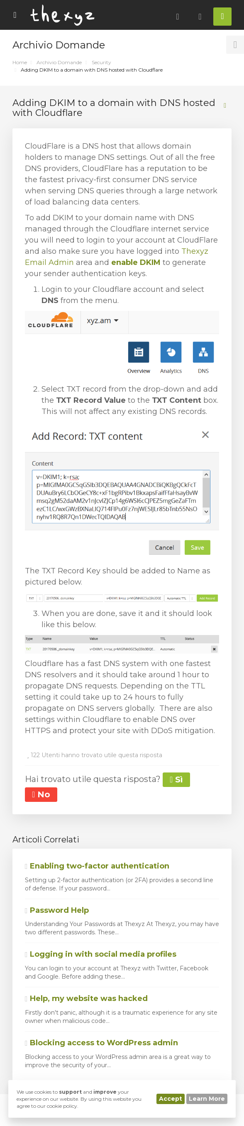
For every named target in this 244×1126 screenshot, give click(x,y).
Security (101, 62)
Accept (170, 1098)
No (41, 794)
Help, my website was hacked (86, 998)
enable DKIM (136, 262)
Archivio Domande (59, 62)
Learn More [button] (207, 1098)
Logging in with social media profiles (100, 954)
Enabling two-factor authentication (97, 866)
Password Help (57, 910)
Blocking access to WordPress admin (101, 1042)
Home (19, 62)
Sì (176, 779)
